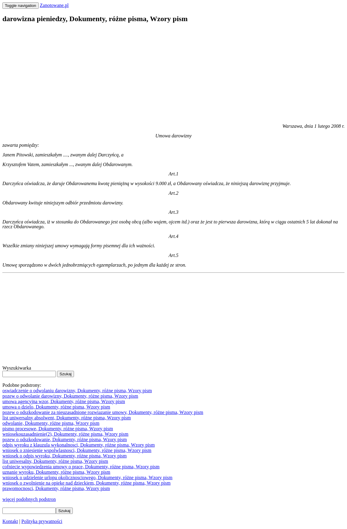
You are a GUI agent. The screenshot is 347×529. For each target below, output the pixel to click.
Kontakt (10, 521)
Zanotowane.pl (54, 5)
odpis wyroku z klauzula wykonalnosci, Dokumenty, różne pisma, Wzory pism (78, 444)
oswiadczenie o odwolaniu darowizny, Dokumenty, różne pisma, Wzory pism (77, 390)
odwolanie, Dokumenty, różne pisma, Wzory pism (50, 423)
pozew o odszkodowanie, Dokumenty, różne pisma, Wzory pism (64, 439)
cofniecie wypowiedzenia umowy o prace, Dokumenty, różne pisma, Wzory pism (80, 466)
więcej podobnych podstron (29, 499)
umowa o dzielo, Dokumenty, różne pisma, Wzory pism (56, 406)
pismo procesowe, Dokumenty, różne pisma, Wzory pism (57, 428)
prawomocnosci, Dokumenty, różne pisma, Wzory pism (56, 488)
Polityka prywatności (42, 521)
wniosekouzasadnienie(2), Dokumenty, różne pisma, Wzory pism (65, 434)
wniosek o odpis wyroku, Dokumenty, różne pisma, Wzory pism (64, 455)
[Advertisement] (173, 71)
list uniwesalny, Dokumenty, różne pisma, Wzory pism (55, 461)
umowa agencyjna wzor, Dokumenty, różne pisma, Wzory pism (63, 401)
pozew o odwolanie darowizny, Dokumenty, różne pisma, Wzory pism (70, 396)
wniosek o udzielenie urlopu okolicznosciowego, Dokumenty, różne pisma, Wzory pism (87, 477)
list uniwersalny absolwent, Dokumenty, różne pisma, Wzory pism (66, 417)
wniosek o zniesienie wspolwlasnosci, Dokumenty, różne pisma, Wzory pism (76, 450)
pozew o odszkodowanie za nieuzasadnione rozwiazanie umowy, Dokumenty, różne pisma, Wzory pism (102, 412)
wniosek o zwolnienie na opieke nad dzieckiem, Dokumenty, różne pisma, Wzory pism (86, 483)
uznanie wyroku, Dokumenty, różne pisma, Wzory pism (56, 472)
